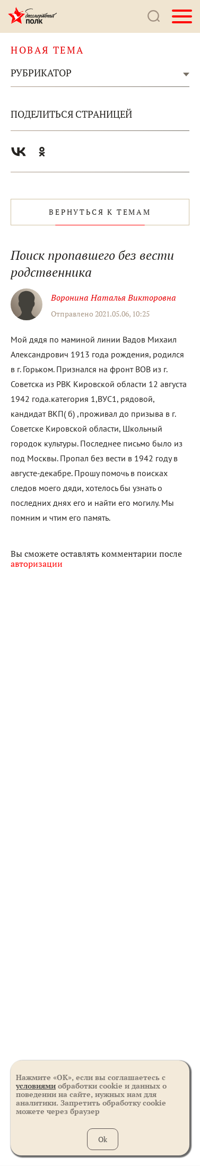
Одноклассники (42, 151)
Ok (102, 1139)
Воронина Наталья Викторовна (113, 297)
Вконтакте (19, 151)
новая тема (47, 49)
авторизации (37, 563)
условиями (36, 1086)
